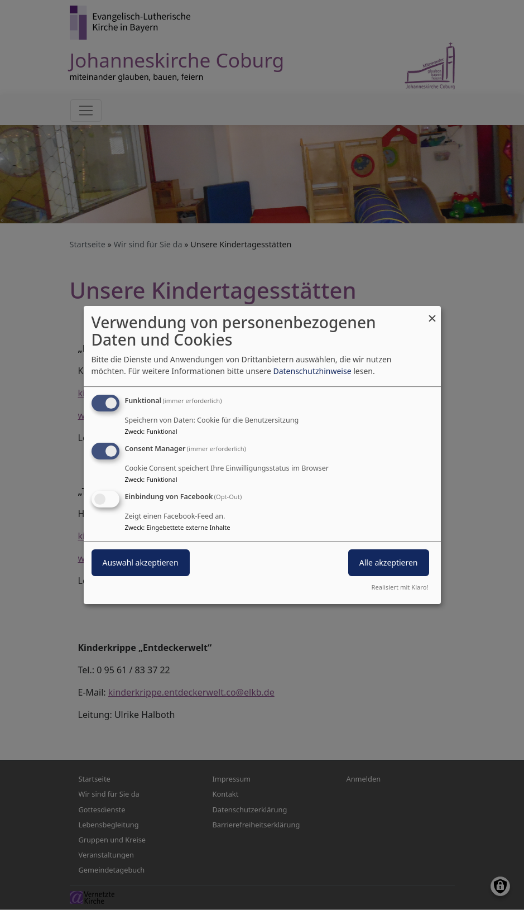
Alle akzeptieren (388, 562)
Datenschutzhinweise (312, 371)
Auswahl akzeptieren (141, 562)
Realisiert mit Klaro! (400, 587)
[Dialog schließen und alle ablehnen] (432, 313)
